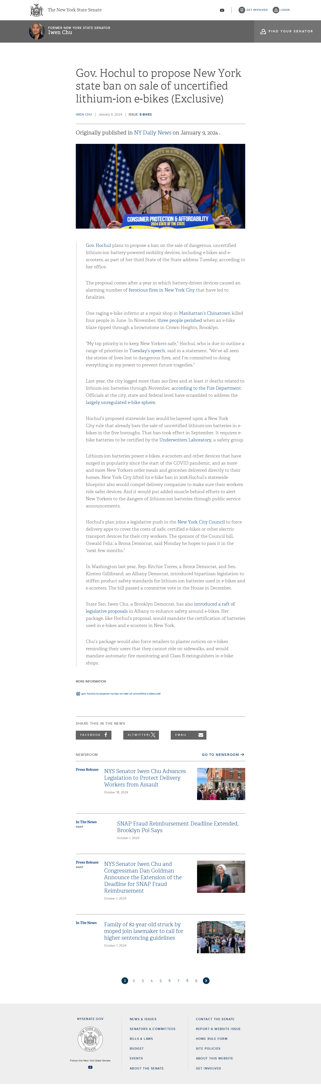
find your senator (291, 33)
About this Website (214, 1066)
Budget (137, 1056)
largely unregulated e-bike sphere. (121, 410)
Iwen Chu (60, 34)
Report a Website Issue (218, 1036)
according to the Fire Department (206, 396)
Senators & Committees (152, 1036)
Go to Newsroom (220, 762)
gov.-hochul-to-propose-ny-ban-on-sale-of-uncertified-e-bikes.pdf (120, 701)
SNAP (79, 834)
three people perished (179, 328)
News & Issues (143, 1027)
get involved (257, 11)
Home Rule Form (212, 1046)
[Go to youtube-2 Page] (90, 1075)
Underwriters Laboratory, (185, 448)
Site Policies (208, 1056)
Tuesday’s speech (147, 358)
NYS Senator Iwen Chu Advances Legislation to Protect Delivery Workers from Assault (145, 786)
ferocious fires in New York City (162, 298)
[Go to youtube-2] (222, 11)
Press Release (87, 777)
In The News (86, 829)
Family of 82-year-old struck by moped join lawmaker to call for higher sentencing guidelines (143, 939)
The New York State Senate (75, 11)
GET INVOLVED (208, 1076)
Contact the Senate (215, 1027)
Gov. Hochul (98, 253)
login (285, 11)
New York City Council (201, 530)
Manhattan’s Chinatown (204, 321)
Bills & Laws (141, 1046)
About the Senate (147, 1076)
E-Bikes (146, 122)
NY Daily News (153, 140)
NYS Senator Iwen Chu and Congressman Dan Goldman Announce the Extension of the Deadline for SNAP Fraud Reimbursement (143, 885)
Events (136, 1066)
